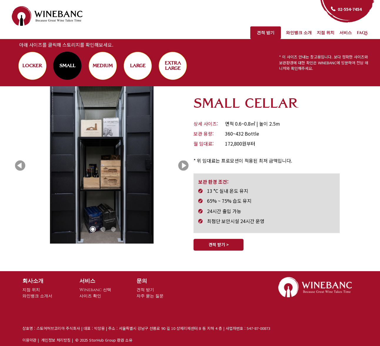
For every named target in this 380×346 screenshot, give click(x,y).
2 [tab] (103, 229)
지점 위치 (325, 33)
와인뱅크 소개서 (37, 296)
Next (183, 166)
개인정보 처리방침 (56, 340)
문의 (141, 281)
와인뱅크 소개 (299, 33)
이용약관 (29, 340)
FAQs (362, 33)
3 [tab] (113, 229)
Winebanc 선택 (95, 290)
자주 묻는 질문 (150, 296)
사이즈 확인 (90, 296)
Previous (20, 166)
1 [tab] (93, 229)
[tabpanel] (102, 165)
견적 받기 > (219, 244)
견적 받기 (265, 33)
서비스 (345, 33)
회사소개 (33, 281)
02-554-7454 (350, 9)
